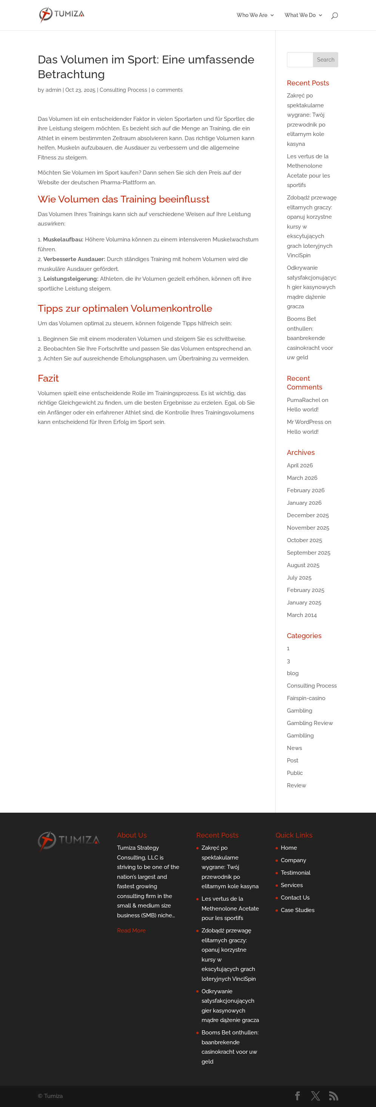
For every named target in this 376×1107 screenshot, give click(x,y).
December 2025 (308, 515)
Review (296, 785)
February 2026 (306, 490)
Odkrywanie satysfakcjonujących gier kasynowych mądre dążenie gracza (311, 287)
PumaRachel (303, 400)
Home (289, 847)
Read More (131, 930)
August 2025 (303, 565)
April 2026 (300, 465)
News (294, 748)
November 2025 (308, 527)
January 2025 (304, 602)
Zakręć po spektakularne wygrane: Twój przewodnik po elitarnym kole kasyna (230, 867)
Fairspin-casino (306, 698)
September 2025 (308, 552)
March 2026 (302, 478)
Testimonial (295, 872)
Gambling (299, 710)
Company (293, 860)
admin (53, 90)
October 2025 (304, 540)
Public (295, 773)
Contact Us (295, 897)
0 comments (167, 90)
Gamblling (300, 735)
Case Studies (297, 910)
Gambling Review (310, 723)
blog (293, 673)
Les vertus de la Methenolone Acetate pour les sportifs (230, 908)
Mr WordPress (305, 422)
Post (292, 760)
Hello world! (303, 409)
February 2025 (305, 590)
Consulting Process (123, 90)
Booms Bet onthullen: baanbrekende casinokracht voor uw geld (310, 338)
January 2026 (304, 502)
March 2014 (302, 615)
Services (292, 885)
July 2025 (299, 577)
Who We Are (252, 15)
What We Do (300, 15)
